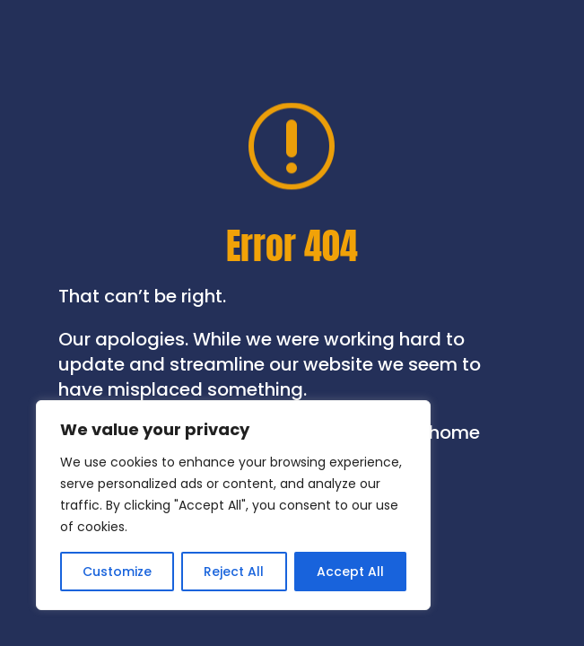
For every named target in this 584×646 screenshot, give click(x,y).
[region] (233, 505)
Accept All (350, 572)
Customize (117, 572)
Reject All (234, 572)
